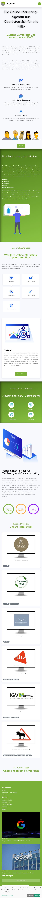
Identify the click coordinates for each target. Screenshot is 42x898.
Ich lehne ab (30, 895)
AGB (3, 795)
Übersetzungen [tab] (11, 307)
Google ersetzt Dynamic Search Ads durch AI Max (18, 873)
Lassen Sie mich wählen (7, 895)
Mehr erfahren (21, 374)
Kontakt (21, 145)
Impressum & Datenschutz (9, 793)
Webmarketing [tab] (31, 280)
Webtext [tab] (11, 280)
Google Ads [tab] (11, 293)
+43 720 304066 (7, 804)
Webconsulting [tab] (31, 293)
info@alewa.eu (6, 807)
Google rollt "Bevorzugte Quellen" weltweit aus (17, 841)
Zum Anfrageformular (21, 880)
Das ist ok (37, 895)
